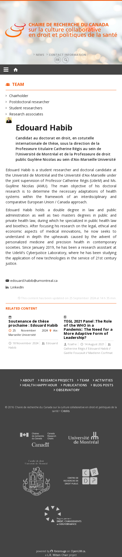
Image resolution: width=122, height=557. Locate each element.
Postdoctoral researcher (29, 101)
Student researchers (25, 107)
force (60, 551)
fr (58, 59)
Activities (104, 380)
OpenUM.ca (78, 551)
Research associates (26, 114)
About (28, 380)
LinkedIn (17, 287)
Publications (75, 385)
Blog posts (103, 385)
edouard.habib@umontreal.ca (34, 281)
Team (18, 84)
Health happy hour (39, 385)
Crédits (65, 411)
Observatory (68, 390)
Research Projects (56, 380)
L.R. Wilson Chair (57, 555)
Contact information (67, 55)
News (40, 55)
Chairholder (18, 95)
